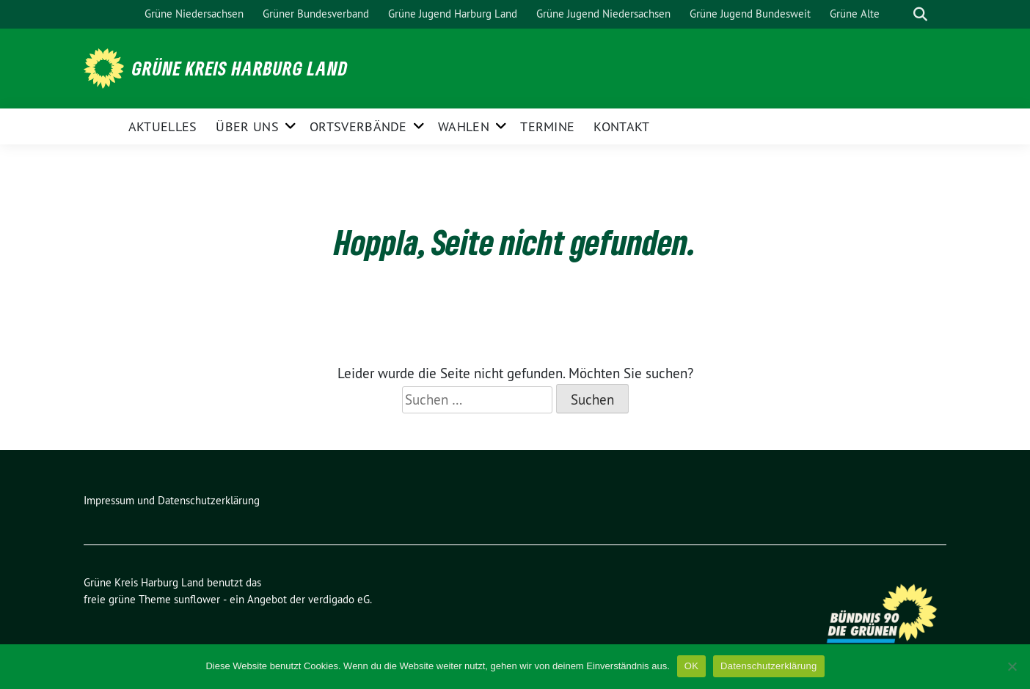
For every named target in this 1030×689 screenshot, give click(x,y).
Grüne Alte (855, 14)
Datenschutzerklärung (768, 665)
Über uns (247, 126)
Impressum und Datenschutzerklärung (172, 500)
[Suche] (899, 14)
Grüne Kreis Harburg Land (240, 68)
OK (691, 665)
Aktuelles (162, 126)
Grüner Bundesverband (316, 14)
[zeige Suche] (920, 14)
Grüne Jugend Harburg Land (452, 14)
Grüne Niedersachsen (194, 14)
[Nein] (1011, 666)
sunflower (197, 599)
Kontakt (621, 126)
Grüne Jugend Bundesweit (750, 14)
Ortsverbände (358, 126)
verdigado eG (339, 599)
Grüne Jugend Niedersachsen (603, 14)
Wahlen (463, 126)
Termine (547, 126)
